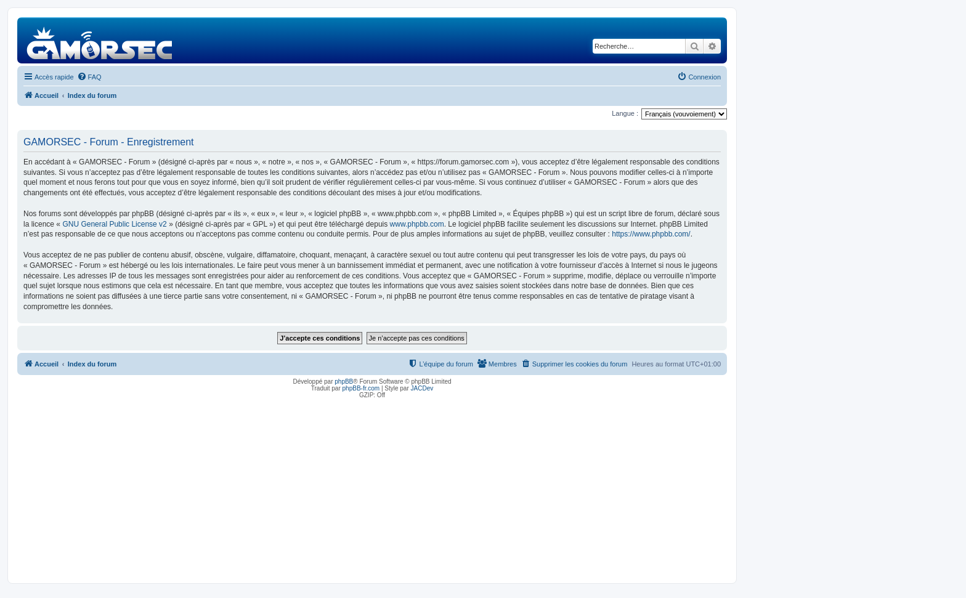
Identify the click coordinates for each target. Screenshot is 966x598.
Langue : (625, 113)
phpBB (344, 381)
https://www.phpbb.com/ (651, 234)
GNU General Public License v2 (114, 224)
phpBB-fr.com (361, 388)
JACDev (422, 388)
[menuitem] (89, 77)
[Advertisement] (372, 488)
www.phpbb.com (417, 224)
